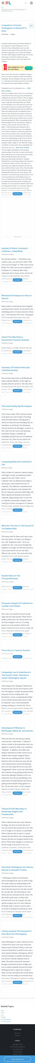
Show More (17, 183)
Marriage (3, 1006)
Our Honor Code (17, 1041)
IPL (2, 8)
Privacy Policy (17, 1044)
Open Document (17, 1059)
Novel (2, 1000)
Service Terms (17, 1046)
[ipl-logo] (8, 4)
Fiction (2, 1002)
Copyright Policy (17, 1037)
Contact (17, 1028)
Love (2, 1004)
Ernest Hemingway (6, 1008)
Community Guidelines (17, 1039)
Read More (17, 269)
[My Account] (32, 3)
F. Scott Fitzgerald (5, 1011)
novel (9, 68)
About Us (17, 1025)
